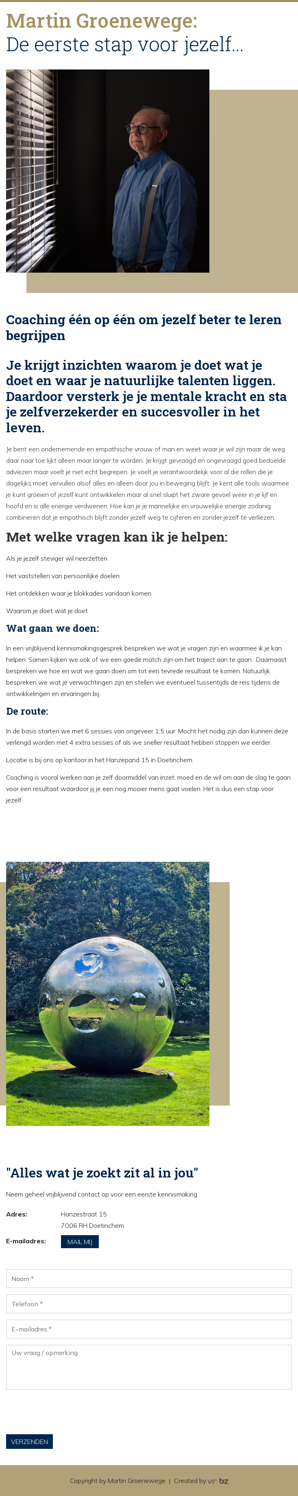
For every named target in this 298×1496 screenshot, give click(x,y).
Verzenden (29, 1441)
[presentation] (68, 1412)
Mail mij (79, 1242)
